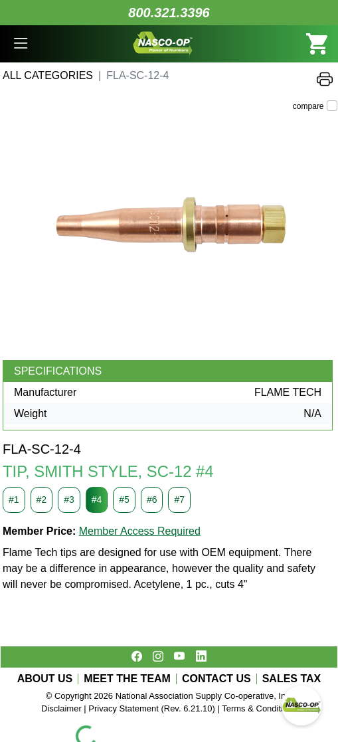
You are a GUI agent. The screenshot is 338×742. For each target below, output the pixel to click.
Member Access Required (140, 531)
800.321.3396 (168, 12)
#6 (152, 499)
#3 (69, 499)
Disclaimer (61, 708)
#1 (14, 499)
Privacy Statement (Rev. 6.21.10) (151, 708)
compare (308, 106)
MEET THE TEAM (127, 679)
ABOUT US (45, 679)
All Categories (48, 75)
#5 (124, 499)
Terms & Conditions (259, 708)
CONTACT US (216, 679)
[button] (21, 43)
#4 (97, 499)
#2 (42, 499)
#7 (179, 499)
